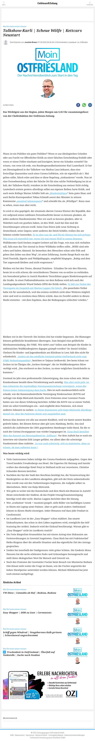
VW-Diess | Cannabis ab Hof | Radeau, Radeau (29, 592)
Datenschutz (20, 735)
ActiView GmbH (59, 737)
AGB (12, 735)
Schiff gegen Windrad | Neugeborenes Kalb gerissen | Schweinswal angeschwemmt (32, 634)
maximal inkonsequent (29, 201)
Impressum (30, 735)
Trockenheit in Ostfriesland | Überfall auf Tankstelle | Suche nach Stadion (29, 654)
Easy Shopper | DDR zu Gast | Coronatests (27, 612)
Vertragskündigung (55, 735)
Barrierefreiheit (41, 735)
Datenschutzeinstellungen (74, 735)
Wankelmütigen (58, 193)
